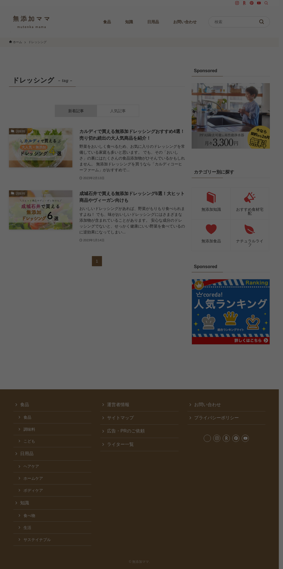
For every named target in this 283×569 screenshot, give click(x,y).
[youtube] (263, 3)
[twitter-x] (234, 3)
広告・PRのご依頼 (127, 430)
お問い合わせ (210, 404)
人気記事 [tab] (120, 111)
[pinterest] (256, 3)
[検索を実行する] (265, 21)
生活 (27, 527)
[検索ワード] (243, 21)
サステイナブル (37, 539)
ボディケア (33, 490)
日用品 (27, 453)
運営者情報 (119, 404)
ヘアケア (31, 466)
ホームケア (33, 478)
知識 (24, 502)
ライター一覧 (121, 444)
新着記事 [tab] (77, 111)
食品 (24, 404)
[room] (248, 3)
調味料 (29, 429)
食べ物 (29, 515)
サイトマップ (121, 417)
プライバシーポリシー (219, 417)
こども (29, 441)
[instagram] (241, 3)
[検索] (270, 3)
